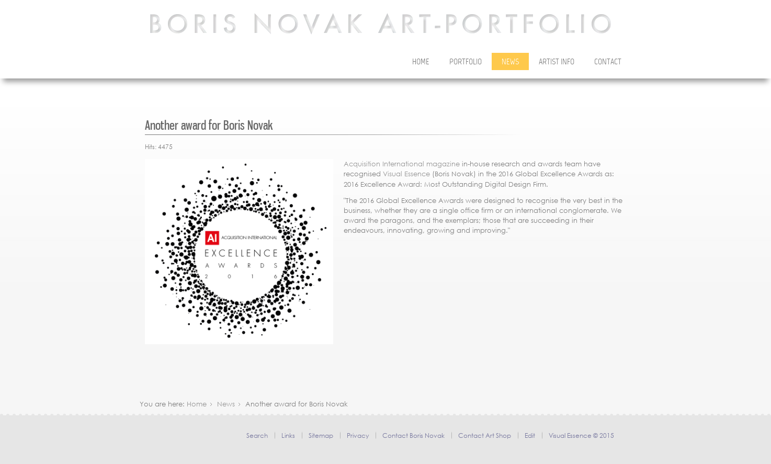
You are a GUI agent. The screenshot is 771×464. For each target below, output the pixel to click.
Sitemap (321, 435)
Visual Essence (406, 173)
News (510, 62)
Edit (530, 435)
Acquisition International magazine (402, 164)
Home (420, 62)
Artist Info (556, 62)
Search (257, 435)
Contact (607, 62)
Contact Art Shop (484, 435)
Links (288, 435)
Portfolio (465, 62)
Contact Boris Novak (413, 435)
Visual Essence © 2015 (581, 435)
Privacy (358, 435)
